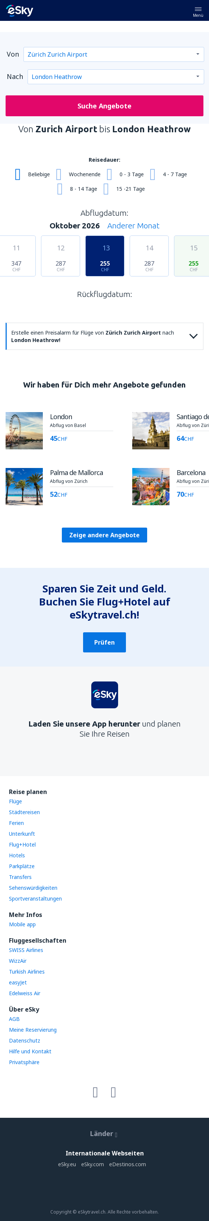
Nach (15, 76)
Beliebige (39, 174)
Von (13, 54)
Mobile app (22, 924)
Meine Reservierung (33, 1029)
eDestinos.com (127, 1164)
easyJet (18, 982)
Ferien (16, 822)
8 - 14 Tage (83, 188)
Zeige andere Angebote (104, 535)
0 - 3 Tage (132, 174)
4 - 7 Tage (175, 174)
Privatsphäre (24, 1062)
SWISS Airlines (26, 949)
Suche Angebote (104, 105)
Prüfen (104, 642)
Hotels (17, 855)
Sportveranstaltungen (35, 898)
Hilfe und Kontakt (30, 1051)
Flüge (15, 801)
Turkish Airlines (27, 971)
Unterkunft (22, 833)
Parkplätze (22, 866)
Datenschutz (24, 1040)
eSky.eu (67, 1164)
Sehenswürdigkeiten (33, 887)
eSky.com (92, 1164)
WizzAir (17, 960)
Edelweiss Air (24, 993)
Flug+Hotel (22, 844)
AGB (14, 1018)
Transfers (20, 876)
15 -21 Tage (130, 188)
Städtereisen (24, 812)
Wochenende (85, 174)
